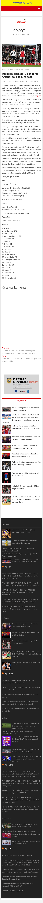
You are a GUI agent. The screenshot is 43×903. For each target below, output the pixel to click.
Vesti (27, 70)
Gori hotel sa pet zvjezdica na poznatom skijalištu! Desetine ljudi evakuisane (19, 878)
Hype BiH (8, 849)
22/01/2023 (6, 81)
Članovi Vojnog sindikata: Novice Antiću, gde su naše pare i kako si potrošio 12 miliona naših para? (20, 703)
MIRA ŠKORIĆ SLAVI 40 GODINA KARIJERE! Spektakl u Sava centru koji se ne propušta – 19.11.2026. (18, 592)
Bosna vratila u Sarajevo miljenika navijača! (17, 855)
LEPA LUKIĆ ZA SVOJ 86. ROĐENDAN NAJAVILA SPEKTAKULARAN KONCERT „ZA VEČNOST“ (20, 600)
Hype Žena (8, 765)
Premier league (33, 81)
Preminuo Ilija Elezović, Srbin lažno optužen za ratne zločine (20, 696)
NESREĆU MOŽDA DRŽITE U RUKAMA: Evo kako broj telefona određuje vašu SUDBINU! (21, 791)
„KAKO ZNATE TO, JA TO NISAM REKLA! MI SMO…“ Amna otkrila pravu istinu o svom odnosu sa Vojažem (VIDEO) (21, 809)
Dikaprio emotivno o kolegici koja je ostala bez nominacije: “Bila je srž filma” (18, 885)
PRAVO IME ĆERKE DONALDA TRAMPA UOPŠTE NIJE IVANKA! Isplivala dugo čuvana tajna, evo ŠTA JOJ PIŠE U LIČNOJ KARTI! (20, 576)
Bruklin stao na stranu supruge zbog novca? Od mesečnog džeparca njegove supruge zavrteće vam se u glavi (21, 608)
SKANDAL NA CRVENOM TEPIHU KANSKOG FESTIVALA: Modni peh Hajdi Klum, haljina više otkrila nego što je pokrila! (21, 799)
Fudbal (4, 70)
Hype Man (8, 673)
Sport (38, 96)
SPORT (19, 31)
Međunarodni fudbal (16, 70)
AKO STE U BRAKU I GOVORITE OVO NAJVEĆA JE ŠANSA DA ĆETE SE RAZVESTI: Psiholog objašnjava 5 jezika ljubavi (21, 783)
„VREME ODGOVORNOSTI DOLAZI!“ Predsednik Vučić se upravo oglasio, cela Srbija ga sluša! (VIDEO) (20, 584)
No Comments (18, 81)
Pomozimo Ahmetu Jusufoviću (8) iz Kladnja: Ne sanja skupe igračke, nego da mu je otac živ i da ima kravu (21, 871)
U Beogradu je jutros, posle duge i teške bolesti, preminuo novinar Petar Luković (19, 681)
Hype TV (7, 567)
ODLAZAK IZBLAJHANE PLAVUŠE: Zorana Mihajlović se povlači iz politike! (21, 688)
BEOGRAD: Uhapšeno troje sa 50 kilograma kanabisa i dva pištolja (21, 710)
